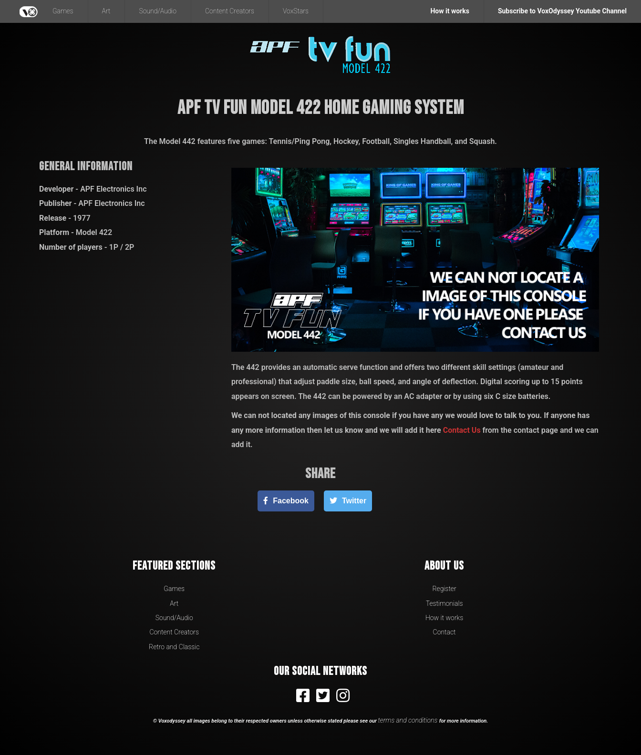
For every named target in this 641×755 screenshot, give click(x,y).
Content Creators (229, 11)
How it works (444, 618)
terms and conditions (408, 720)
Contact (444, 632)
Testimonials (444, 603)
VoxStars (296, 11)
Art (106, 11)
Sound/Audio (157, 11)
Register (444, 588)
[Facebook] (286, 500)
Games (62, 11)
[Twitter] (348, 500)
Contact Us (462, 430)
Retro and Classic (174, 647)
